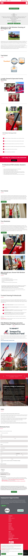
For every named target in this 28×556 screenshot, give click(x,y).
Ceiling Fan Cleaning (11, 530)
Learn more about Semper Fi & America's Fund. (7, 340)
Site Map (10, 522)
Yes (2, 461)
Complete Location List (12, 518)
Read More (4, 201)
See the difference (3, 318)
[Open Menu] (27, 3)
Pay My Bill (10, 23)
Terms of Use (10, 533)
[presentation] (14, 484)
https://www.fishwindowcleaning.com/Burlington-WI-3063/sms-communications (13, 481)
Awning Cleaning (11, 528)
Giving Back (10, 520)
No (1, 462)
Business (2, 471)
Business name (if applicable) (4, 442)
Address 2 (1, 451)
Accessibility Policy (11, 537)
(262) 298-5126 (24, 0)
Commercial (10, 525)
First (1, 438)
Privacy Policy (10, 534)
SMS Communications (11, 535)
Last (15, 438)
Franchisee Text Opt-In (11, 536)
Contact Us (10, 521)
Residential (3, 470)
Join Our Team (17, 23)
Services (10, 517)
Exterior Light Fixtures (11, 529)
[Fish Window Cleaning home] (2, 3)
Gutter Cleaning (11, 527)
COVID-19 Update (11, 538)
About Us (10, 519)
